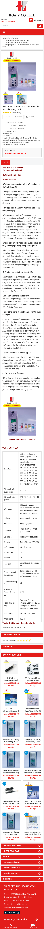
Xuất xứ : (14, 125)
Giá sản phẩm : (9, 151)
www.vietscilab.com (20, 908)
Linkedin (30, 117)
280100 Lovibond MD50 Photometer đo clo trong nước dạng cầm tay (11, 773)
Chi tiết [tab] (6, 162)
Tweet (18, 117)
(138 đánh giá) (16, 112)
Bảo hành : (13, 128)
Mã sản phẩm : (12, 122)
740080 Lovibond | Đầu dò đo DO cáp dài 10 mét (11, 802)
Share (7, 117)
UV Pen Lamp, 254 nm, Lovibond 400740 (32, 679)
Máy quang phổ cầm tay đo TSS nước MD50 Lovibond (11, 834)
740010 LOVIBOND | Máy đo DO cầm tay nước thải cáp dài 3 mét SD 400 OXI (33, 803)
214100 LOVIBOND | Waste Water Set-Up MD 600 (33, 711)
